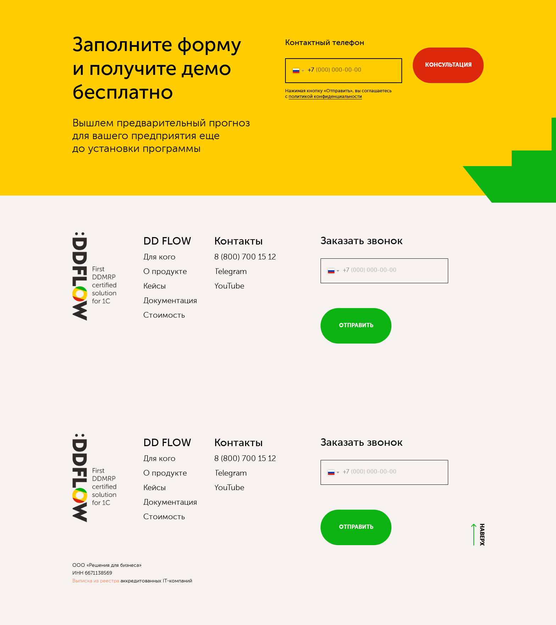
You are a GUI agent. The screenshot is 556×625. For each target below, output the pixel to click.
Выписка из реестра (95, 581)
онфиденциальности (339, 96)
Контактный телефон (324, 43)
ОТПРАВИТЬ (356, 326)
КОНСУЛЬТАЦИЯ (448, 65)
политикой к (302, 96)
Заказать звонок (362, 241)
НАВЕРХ (481, 534)
